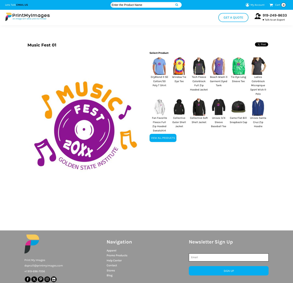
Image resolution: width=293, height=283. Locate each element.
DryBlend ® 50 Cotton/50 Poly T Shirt (159, 81)
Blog (110, 275)
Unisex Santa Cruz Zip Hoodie (258, 122)
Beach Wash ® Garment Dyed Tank (218, 81)
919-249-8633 (275, 15)
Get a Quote (233, 17)
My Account (254, 5)
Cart (280, 5)
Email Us (22, 4)
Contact (112, 265)
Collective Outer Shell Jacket (179, 122)
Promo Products (117, 255)
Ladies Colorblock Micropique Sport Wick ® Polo (258, 85)
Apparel (111, 250)
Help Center (114, 260)
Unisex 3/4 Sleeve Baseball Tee (218, 122)
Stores (111, 270)
